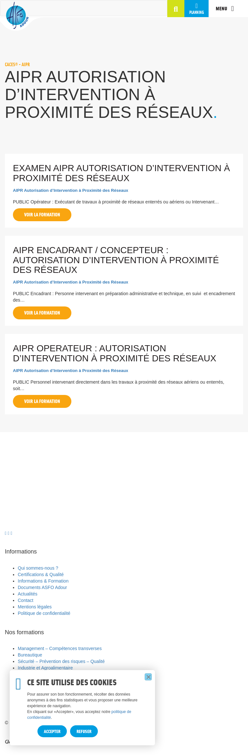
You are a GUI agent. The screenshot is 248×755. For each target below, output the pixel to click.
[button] (176, 10)
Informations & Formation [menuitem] (43, 581)
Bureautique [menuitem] (30, 654)
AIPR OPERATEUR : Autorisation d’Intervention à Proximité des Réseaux (114, 353)
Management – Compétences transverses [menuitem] (60, 648)
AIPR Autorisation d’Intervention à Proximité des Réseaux (70, 190)
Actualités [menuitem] (27, 593)
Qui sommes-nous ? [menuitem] (38, 568)
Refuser (84, 731)
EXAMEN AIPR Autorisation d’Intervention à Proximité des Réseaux (121, 173)
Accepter (52, 731)
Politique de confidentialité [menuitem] (44, 613)
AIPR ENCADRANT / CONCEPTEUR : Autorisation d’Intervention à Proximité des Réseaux (116, 260)
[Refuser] (148, 676)
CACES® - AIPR (17, 64)
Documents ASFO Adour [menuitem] (42, 587)
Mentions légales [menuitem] (35, 606)
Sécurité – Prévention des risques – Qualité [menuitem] (61, 661)
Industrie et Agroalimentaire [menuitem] (45, 667)
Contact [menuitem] (25, 600)
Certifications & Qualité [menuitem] (41, 574)
